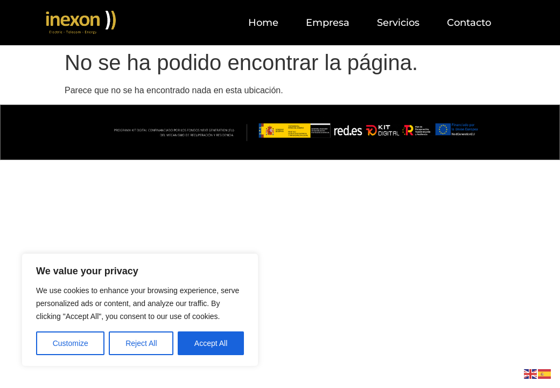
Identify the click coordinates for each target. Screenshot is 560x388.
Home (263, 23)
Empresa (327, 23)
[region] (140, 309)
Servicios (398, 23)
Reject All (141, 343)
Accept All (210, 343)
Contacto (469, 23)
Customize (70, 343)
